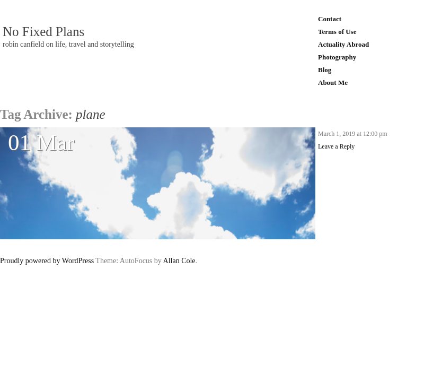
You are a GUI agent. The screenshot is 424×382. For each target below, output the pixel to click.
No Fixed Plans (43, 31)
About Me (333, 82)
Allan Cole (179, 261)
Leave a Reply (336, 146)
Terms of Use (337, 32)
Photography (337, 57)
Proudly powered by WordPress (47, 261)
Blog (324, 70)
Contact (329, 19)
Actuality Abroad (343, 44)
